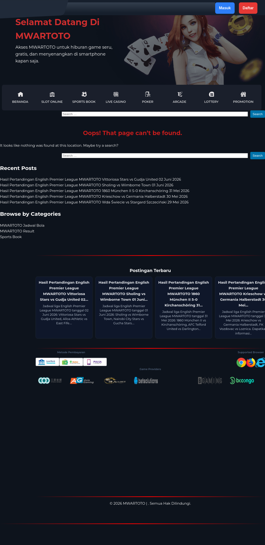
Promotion (243, 97)
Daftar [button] (248, 8)
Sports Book (84, 97)
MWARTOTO (134, 503)
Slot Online (52, 97)
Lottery (211, 97)
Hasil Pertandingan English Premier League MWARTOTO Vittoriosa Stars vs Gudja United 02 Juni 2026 (90, 179)
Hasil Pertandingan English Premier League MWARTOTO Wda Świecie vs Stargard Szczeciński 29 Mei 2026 (94, 202)
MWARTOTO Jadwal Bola (22, 225)
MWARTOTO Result (17, 231)
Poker (147, 97)
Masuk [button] (225, 8)
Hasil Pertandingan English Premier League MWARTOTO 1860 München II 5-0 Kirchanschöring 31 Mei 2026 (94, 190)
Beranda (20, 97)
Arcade (179, 97)
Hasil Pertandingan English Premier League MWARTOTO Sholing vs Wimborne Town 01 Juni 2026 (86, 185)
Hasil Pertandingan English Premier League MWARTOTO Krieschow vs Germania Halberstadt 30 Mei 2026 (94, 196)
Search (258, 114)
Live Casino (116, 97)
